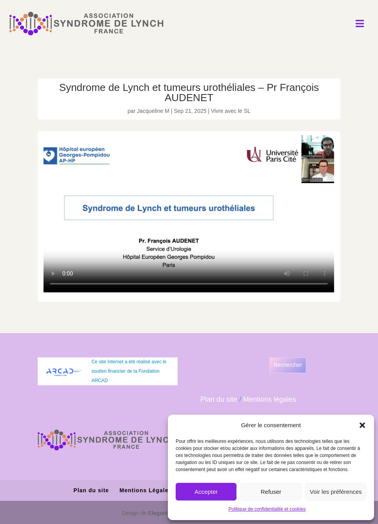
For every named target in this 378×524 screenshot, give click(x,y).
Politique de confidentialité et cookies (267, 509)
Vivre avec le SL (231, 111)
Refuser (271, 491)
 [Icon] (360, 23)
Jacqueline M (153, 111)
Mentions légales (269, 399)
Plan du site (218, 399)
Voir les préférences (336, 491)
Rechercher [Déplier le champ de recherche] (288, 365)
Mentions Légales (146, 490)
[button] (362, 425)
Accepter (206, 491)
